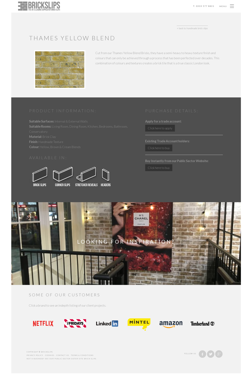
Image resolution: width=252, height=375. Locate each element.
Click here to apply (160, 128)
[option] (44, 323)
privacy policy (35, 355)
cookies (49, 355)
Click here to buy (159, 148)
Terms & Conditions (82, 355)
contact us (62, 355)
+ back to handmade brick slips (192, 28)
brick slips (90, 359)
